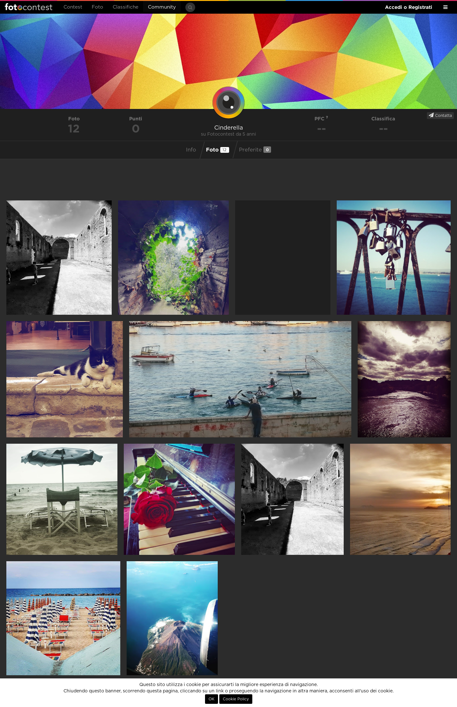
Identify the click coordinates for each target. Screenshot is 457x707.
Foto (97, 7)
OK (212, 699)
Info (191, 149)
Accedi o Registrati (408, 7)
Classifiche (125, 7)
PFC (321, 118)
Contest (72, 7)
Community (162, 7)
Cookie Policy (236, 699)
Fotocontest (28, 6)
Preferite (255, 149)
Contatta (440, 115)
